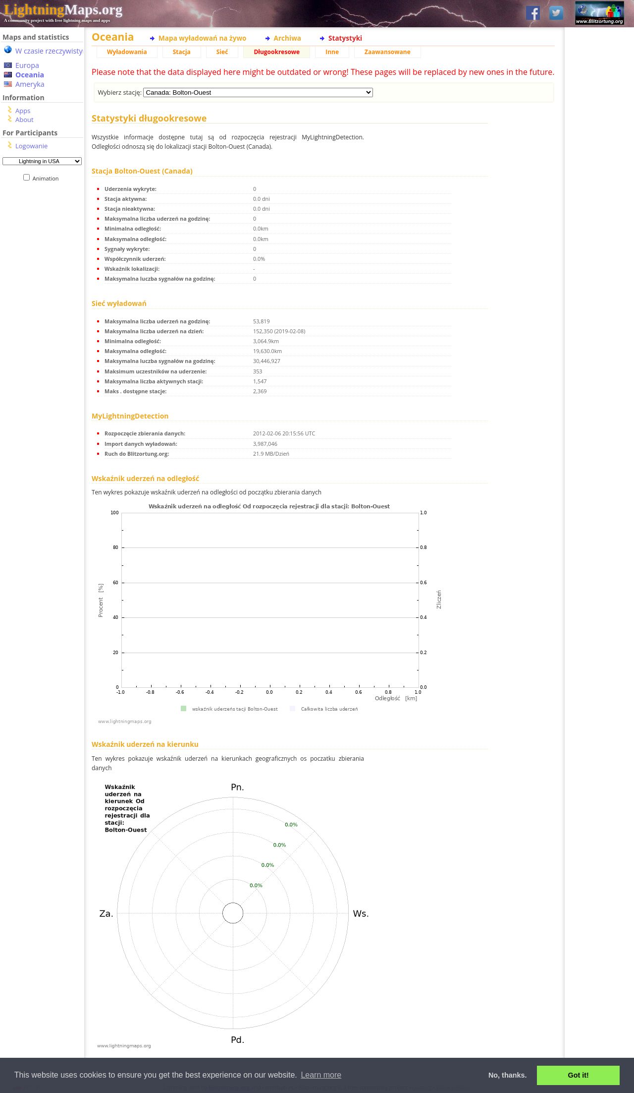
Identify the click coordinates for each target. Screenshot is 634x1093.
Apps (22, 110)
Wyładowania (127, 52)
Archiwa (287, 38)
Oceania (29, 74)
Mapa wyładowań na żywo (202, 38)
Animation (48, 178)
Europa (27, 65)
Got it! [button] (578, 1075)
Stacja (182, 52)
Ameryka (30, 84)
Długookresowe (277, 52)
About (24, 119)
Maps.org (63, 9)
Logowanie (31, 145)
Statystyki (345, 38)
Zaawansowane (388, 52)
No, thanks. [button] (507, 1075)
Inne (332, 52)
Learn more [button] (321, 1075)
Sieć (222, 52)
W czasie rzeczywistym (52, 51)
